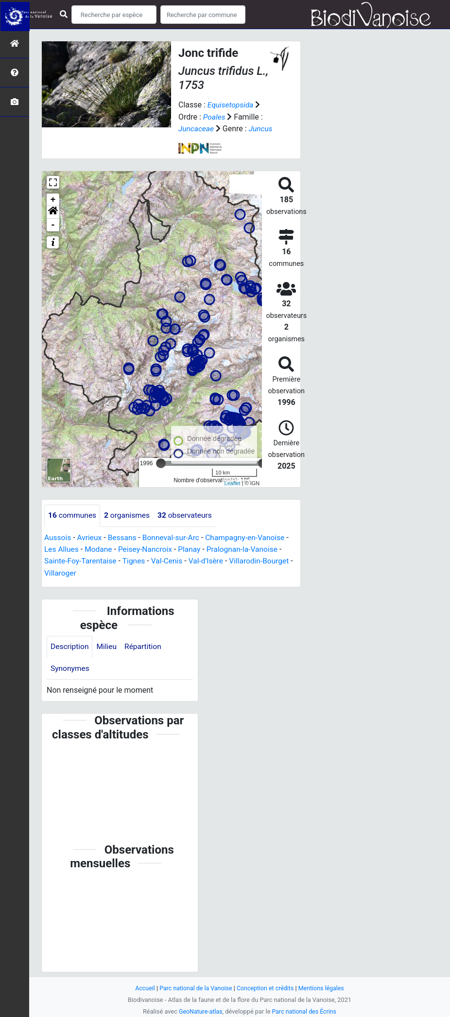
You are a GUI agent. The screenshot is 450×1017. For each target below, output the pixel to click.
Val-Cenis (170, 560)
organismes (129, 515)
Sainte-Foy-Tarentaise (81, 560)
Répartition (145, 646)
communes (73, 515)
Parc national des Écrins (305, 1011)
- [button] (53, 224)
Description (70, 646)
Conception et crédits (266, 988)
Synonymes (70, 668)
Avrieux (90, 537)
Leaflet (233, 483)
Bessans (124, 537)
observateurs (188, 515)
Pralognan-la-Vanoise (247, 548)
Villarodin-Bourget (265, 560)
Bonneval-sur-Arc (174, 537)
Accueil (142, 988)
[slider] (161, 463)
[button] (53, 212)
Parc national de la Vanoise (194, 988)
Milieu (108, 646)
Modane (100, 548)
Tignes (136, 560)
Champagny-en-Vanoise (250, 537)
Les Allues (62, 548)
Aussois (58, 537)
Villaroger (64, 572)
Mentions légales (323, 988)
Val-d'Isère (210, 560)
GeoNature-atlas (199, 1011)
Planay (193, 548)
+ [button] (53, 199)
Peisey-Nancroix (148, 548)
